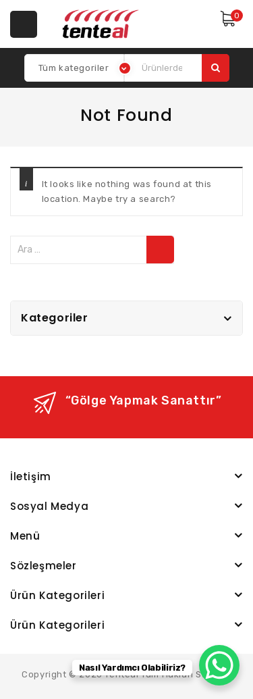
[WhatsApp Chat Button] (219, 665)
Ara (215, 68)
